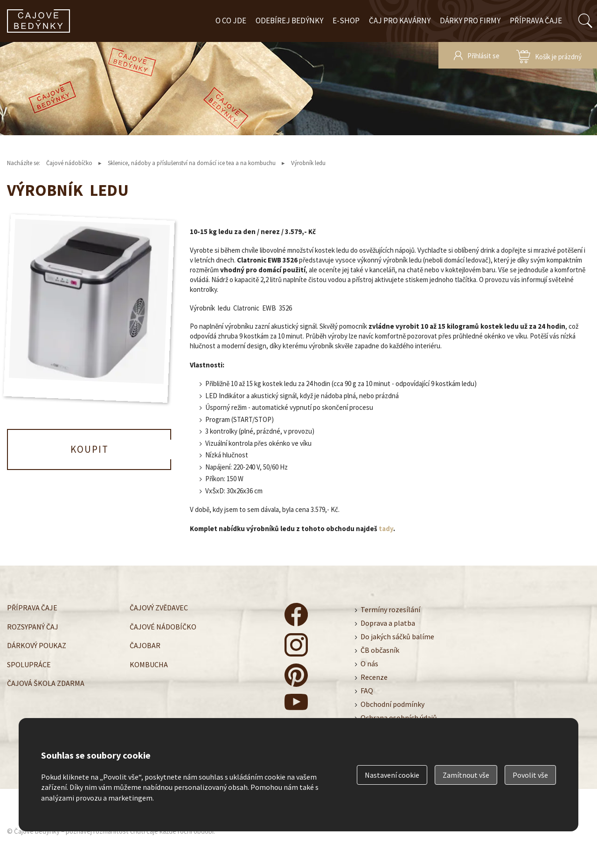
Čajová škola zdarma (45, 683)
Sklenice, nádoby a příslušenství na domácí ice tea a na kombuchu (192, 163)
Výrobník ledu (308, 163)
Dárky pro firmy (470, 20)
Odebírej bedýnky (289, 20)
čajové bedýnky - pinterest (296, 675)
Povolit (530, 775)
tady (386, 528)
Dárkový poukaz (36, 645)
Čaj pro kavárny (399, 20)
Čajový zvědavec (159, 607)
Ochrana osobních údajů (399, 717)
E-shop (346, 20)
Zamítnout (466, 775)
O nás (369, 663)
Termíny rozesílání (390, 609)
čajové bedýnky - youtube (296, 705)
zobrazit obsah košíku (549, 55)
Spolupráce (29, 664)
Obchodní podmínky (392, 704)
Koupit (89, 449)
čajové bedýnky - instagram (296, 645)
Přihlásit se (483, 55)
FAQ (367, 690)
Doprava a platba (388, 623)
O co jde (230, 20)
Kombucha (149, 664)
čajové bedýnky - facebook (296, 614)
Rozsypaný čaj (32, 626)
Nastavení (392, 775)
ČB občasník (380, 650)
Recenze (374, 677)
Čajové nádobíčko (69, 163)
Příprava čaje (536, 20)
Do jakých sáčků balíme (397, 636)
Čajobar (145, 645)
